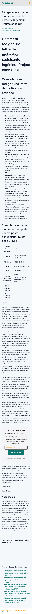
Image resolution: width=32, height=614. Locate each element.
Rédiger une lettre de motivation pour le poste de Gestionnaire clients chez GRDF (16, 587)
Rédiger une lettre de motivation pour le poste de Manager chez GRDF (16, 580)
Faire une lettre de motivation (11, 30)
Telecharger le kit (16, 452)
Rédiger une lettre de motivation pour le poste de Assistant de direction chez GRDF (16, 600)
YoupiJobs (7, 3)
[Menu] (29, 3)
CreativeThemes (7, 612)
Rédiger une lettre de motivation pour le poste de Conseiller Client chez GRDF (16, 573)
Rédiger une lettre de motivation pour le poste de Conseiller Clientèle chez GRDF (17, 593)
